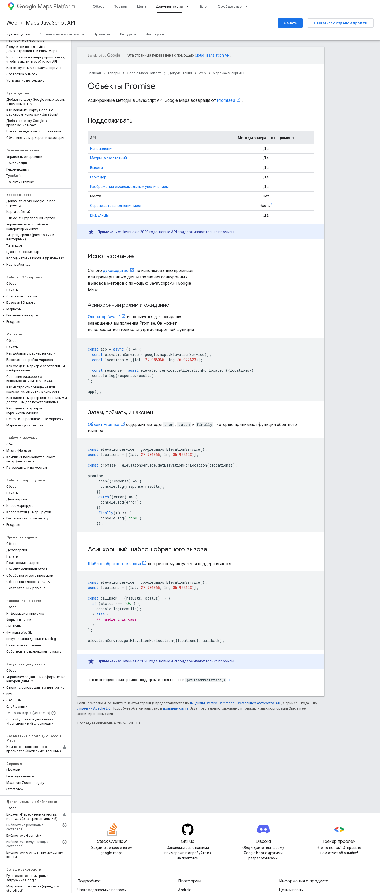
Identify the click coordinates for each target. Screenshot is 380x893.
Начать (290, 23)
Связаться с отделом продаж (340, 23)
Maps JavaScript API (50, 23)
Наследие (154, 34)
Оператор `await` (104, 316)
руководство (116, 270)
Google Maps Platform (144, 73)
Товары (121, 6)
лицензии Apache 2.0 (93, 708)
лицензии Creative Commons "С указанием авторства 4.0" (235, 703)
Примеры (102, 34)
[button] (34, 264)
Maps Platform (46, 6)
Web (11, 23)
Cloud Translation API (212, 55)
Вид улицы (99, 215)
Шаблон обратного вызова (114, 563)
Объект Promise (103, 424)
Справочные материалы (62, 34)
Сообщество (230, 6)
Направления (101, 148)
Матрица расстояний (108, 158)
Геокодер (98, 177)
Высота (96, 167)
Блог (204, 6)
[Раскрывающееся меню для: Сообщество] (248, 6)
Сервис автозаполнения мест (116, 206)
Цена (141, 6)
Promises (226, 100)
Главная (94, 73)
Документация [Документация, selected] (169, 6)
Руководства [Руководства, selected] (18, 34)
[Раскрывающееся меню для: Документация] (189, 6)
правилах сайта (175, 708)
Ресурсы (128, 34)
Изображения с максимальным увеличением (129, 187)
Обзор (99, 6)
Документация (180, 73)
